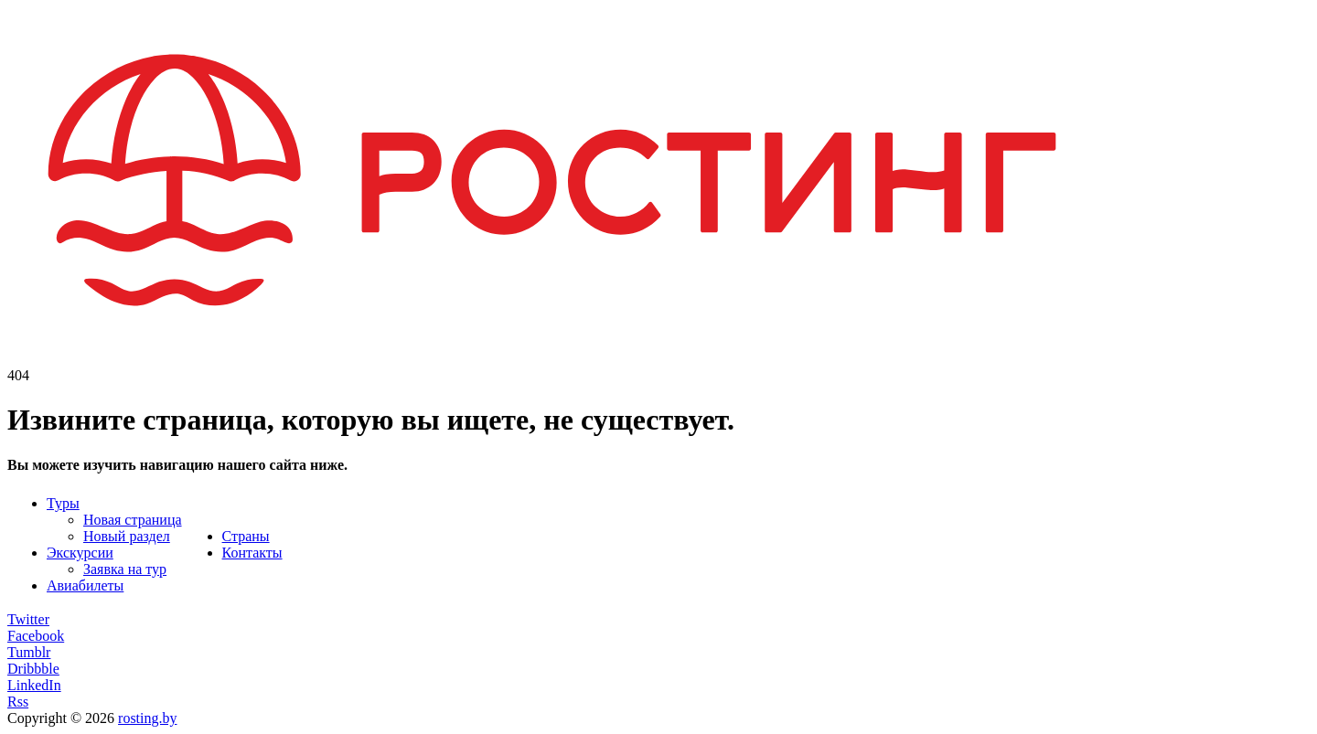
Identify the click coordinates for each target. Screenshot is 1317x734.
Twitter (28, 619)
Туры (63, 503)
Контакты (252, 552)
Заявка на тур (124, 569)
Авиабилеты (85, 585)
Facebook (35, 636)
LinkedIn (34, 685)
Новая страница (132, 519)
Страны (246, 536)
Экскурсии (80, 552)
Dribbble (33, 668)
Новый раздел (126, 536)
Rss (17, 701)
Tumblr (28, 652)
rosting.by (147, 718)
